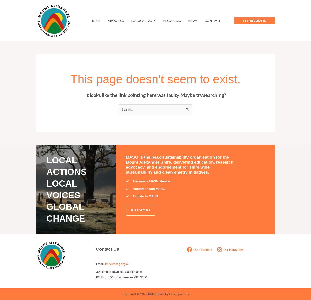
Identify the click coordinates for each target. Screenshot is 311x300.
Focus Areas (142, 20)
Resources (172, 20)
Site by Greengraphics (174, 294)
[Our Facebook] (199, 249)
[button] (254, 20)
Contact (210, 20)
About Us (117, 20)
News (191, 20)
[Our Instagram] (230, 249)
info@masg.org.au (117, 263)
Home (98, 20)
